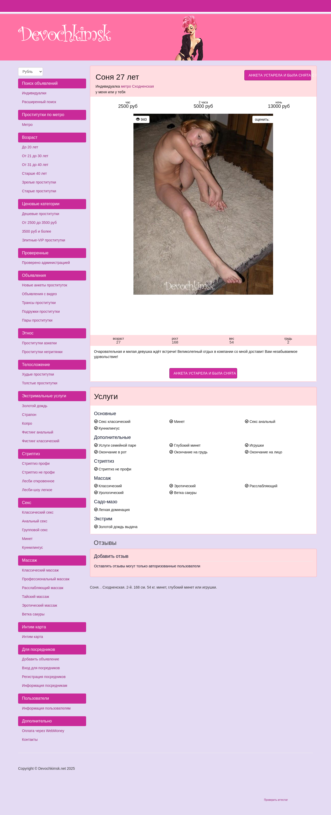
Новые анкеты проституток (44, 285)
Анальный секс (34, 521)
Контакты (29, 739)
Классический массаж (40, 570)
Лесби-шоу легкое (37, 490)
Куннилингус (32, 547)
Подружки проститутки (41, 311)
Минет (27, 539)
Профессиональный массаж (46, 579)
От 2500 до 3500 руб (39, 222)
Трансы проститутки (39, 303)
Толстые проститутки (39, 383)
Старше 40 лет (34, 173)
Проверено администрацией (46, 263)
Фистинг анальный (37, 432)
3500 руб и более (36, 231)
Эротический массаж (39, 605)
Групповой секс (35, 530)
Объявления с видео (39, 294)
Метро (27, 125)
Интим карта (32, 637)
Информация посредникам (44, 685)
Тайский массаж (35, 597)
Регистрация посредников (44, 677)
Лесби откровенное (38, 481)
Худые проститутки (38, 374)
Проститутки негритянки (42, 352)
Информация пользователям (46, 708)
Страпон (29, 415)
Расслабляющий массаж (42, 588)
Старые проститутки (39, 191)
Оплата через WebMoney (43, 731)
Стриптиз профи (36, 463)
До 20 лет (30, 147)
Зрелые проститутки (39, 182)
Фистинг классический (40, 441)
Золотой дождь (34, 406)
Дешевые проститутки (40, 214)
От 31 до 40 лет (35, 165)
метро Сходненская (137, 86)
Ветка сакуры (33, 614)
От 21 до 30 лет (35, 156)
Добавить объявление (40, 659)
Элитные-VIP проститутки (43, 240)
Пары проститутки (37, 320)
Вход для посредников (41, 668)
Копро (27, 423)
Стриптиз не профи (38, 472)
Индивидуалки (34, 93)
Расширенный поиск (39, 102)
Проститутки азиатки (39, 343)
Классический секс (38, 512)
